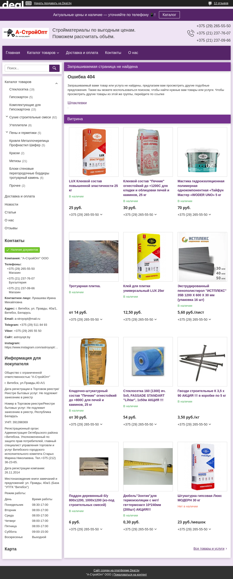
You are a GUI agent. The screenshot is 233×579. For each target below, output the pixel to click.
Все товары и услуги (208, 548)
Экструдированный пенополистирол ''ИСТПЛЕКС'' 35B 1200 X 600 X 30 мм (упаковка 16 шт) (202, 293)
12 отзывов (221, 3)
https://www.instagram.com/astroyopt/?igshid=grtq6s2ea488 (45, 347)
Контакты (113, 53)
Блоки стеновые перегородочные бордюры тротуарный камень (29, 173)
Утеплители (18, 125)
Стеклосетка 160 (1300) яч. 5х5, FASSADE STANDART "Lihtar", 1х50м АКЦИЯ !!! (144, 395)
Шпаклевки (77, 103)
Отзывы (11, 228)
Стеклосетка (18, 89)
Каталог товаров (41, 53)
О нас (133, 53)
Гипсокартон (18, 97)
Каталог (169, 15)
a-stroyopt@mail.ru (27, 318)
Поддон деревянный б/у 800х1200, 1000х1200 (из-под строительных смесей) (91, 500)
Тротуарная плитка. (85, 286)
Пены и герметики (23, 133)
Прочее (15, 185)
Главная (13, 53)
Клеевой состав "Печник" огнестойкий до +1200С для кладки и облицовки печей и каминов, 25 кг (146, 188)
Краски (14, 153)
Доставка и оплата (82, 53)
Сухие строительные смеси (30, 117)
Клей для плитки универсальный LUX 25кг (143, 288)
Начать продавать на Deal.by (53, 3)
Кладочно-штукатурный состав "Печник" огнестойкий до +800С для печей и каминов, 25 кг (92, 397)
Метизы (15, 161)
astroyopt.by (22, 337)
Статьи (10, 212)
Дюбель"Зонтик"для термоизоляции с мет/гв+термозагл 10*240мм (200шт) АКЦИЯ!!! (142, 502)
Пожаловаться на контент (130, 574)
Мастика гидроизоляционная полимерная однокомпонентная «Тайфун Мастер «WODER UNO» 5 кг (201, 188)
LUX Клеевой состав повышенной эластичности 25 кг (93, 185)
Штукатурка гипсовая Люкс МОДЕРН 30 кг (200, 498)
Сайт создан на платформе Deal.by (117, 570)
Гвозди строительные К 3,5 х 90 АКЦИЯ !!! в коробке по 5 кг (202, 393)
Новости (11, 204)
